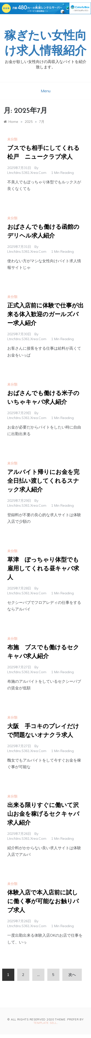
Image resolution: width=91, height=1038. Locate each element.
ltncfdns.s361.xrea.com (26, 172)
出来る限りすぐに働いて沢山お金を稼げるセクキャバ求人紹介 (43, 814)
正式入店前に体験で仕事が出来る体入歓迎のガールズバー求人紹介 (45, 314)
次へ (72, 974)
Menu (45, 90)
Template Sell (45, 1023)
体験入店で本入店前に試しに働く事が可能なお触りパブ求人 (43, 901)
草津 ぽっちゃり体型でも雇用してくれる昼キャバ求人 (43, 569)
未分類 (12, 139)
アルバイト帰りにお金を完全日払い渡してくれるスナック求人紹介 (43, 481)
